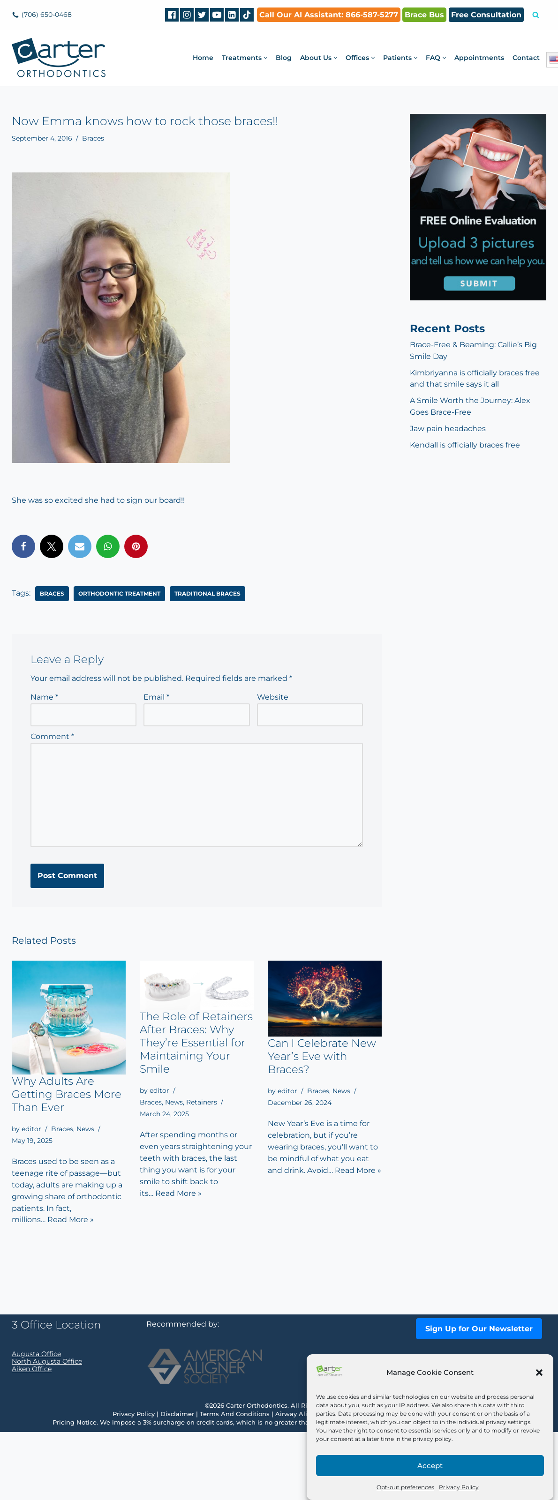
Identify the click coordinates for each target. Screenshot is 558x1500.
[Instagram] (187, 15)
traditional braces (207, 593)
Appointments (479, 57)
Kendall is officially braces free (465, 445)
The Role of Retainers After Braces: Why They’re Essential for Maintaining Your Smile (196, 1042)
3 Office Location (56, 1392)
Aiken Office (32, 1437)
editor (31, 1129)
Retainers (201, 1102)
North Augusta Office (47, 1429)
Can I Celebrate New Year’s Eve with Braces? (322, 1056)
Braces (93, 138)
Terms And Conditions (235, 1481)
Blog (284, 57)
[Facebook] (172, 15)
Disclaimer (177, 1481)
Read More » (70, 1220)
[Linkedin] (232, 15)
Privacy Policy (459, 1487)
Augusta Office (36, 1422)
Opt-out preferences (405, 1487)
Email (156, 697)
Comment (52, 736)
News (85, 1129)
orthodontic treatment (119, 593)
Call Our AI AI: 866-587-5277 (328, 14)
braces (52, 593)
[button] (539, 1372)
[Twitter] (202, 15)
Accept (430, 1465)
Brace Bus (424, 14)
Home (203, 57)
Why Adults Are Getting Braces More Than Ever (66, 1094)
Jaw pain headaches (448, 429)
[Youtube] (217, 15)
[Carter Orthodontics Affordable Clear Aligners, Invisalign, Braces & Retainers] (59, 57)
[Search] (535, 14)
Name (44, 697)
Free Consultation (486, 14)
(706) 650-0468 (47, 14)
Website (272, 697)
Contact (526, 57)
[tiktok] (247, 15)
